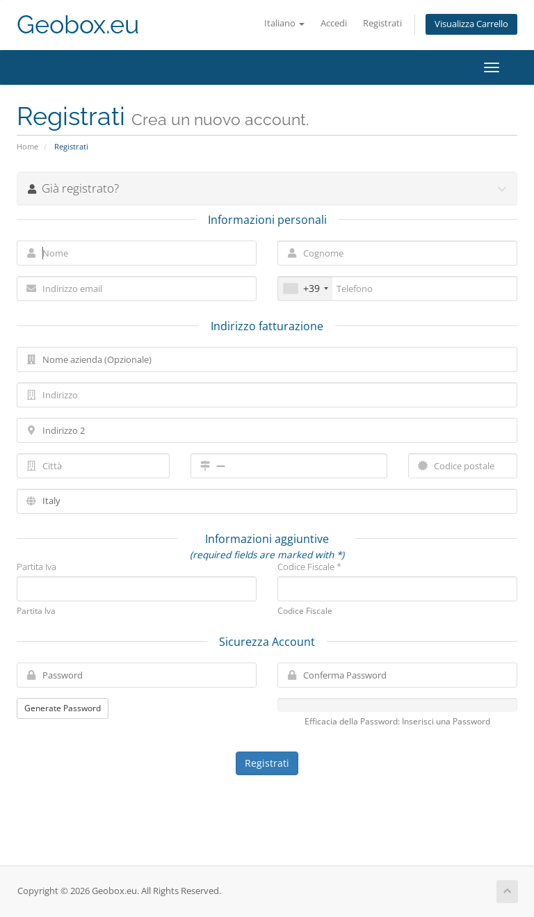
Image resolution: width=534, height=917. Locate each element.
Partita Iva (36, 566)
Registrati (382, 23)
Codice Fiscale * (309, 566)
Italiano (284, 23)
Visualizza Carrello (471, 24)
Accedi (334, 23)
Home (27, 146)
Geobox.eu (78, 25)
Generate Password (62, 708)
